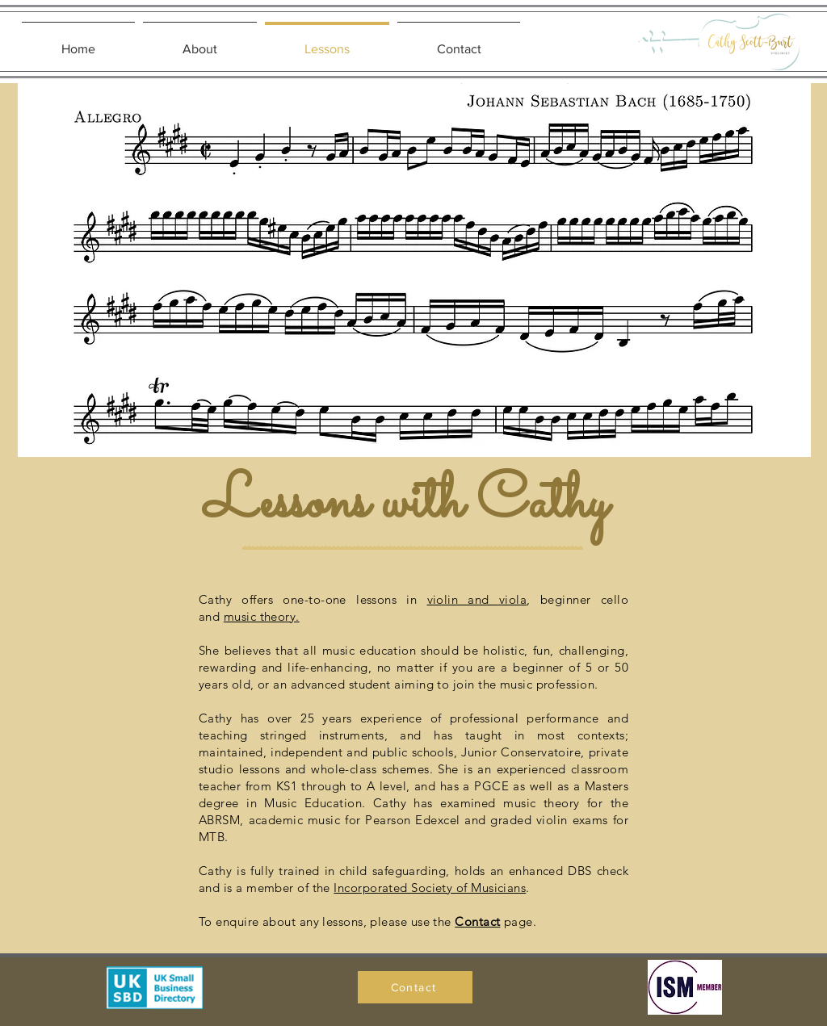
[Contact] (415, 987)
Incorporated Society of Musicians (430, 887)
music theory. (262, 616)
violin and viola (477, 599)
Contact (477, 921)
